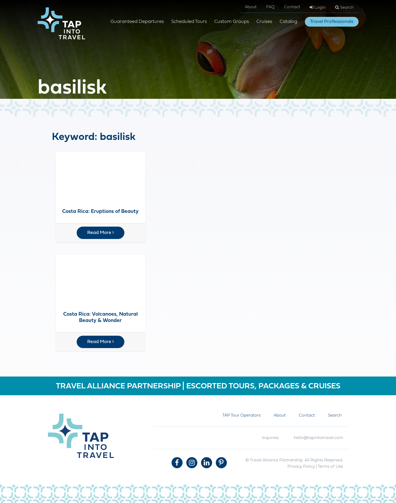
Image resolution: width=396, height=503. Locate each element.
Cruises (264, 21)
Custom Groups (231, 21)
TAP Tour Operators (241, 415)
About (251, 7)
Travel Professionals (331, 21)
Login (318, 7)
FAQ (270, 7)
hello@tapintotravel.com (318, 438)
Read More (100, 232)
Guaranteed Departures (137, 21)
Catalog (288, 21)
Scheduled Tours (189, 21)
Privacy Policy (301, 467)
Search (344, 7)
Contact (292, 7)
